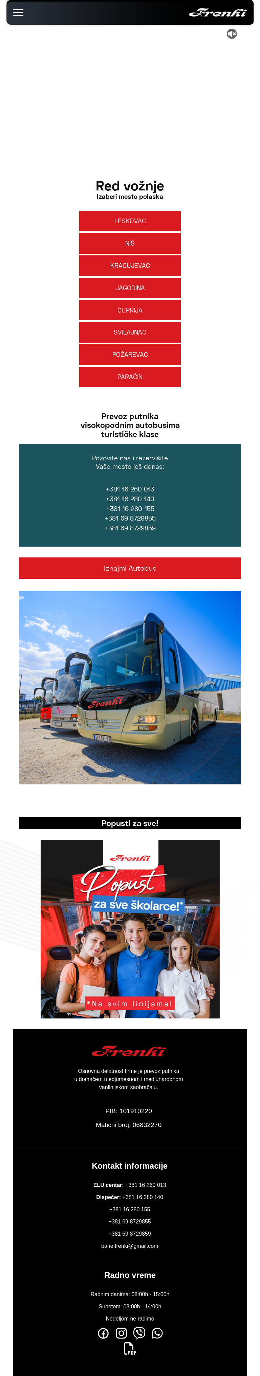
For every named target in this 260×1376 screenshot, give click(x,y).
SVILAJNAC (130, 332)
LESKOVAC (130, 221)
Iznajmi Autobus (130, 568)
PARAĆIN (130, 377)
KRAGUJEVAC (130, 265)
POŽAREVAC (130, 354)
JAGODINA (130, 288)
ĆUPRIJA (130, 310)
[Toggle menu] (18, 12)
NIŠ (130, 243)
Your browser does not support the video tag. (130, 88)
